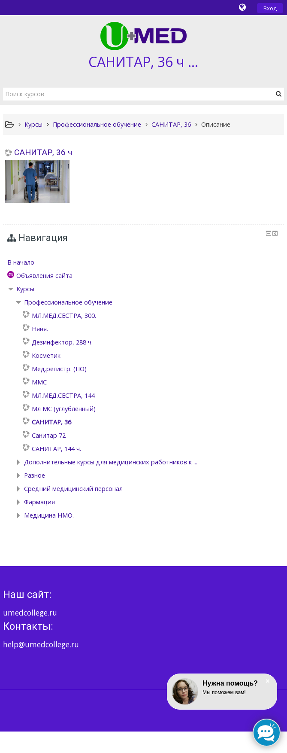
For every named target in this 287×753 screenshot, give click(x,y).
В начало (20, 262)
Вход (270, 8)
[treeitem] (143, 262)
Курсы (25, 289)
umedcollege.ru (30, 612)
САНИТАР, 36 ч (43, 152)
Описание (215, 124)
